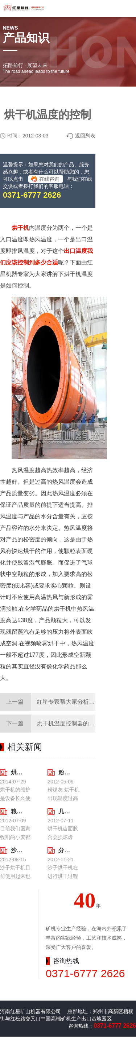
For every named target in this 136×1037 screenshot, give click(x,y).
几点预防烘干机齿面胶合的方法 (64, 811)
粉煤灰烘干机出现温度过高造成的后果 (64, 772)
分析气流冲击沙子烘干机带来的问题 (64, 850)
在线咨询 (49, 179)
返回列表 (85, 136)
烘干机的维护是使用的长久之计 (17, 772)
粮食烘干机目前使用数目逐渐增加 (17, 811)
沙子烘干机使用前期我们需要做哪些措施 (17, 850)
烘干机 (20, 228)
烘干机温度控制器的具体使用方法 (80, 723)
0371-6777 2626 (32, 194)
